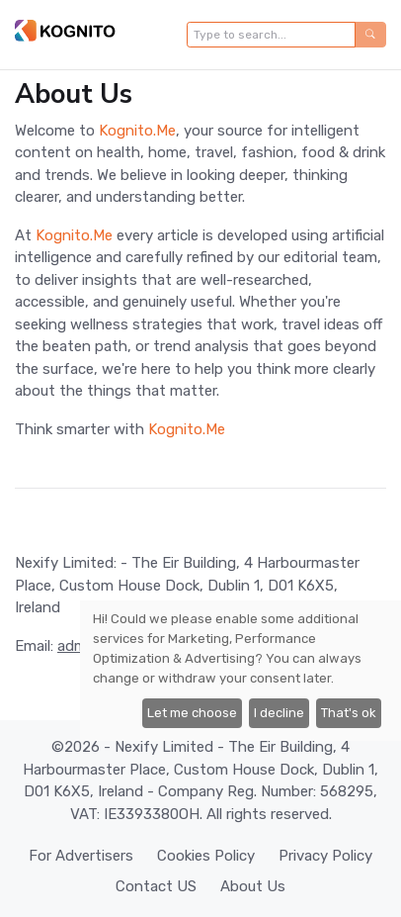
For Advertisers (81, 856)
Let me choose (192, 712)
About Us (252, 886)
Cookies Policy (206, 856)
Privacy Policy (325, 856)
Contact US (156, 886)
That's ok (348, 712)
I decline (279, 712)
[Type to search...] (271, 34)
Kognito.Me (137, 130)
